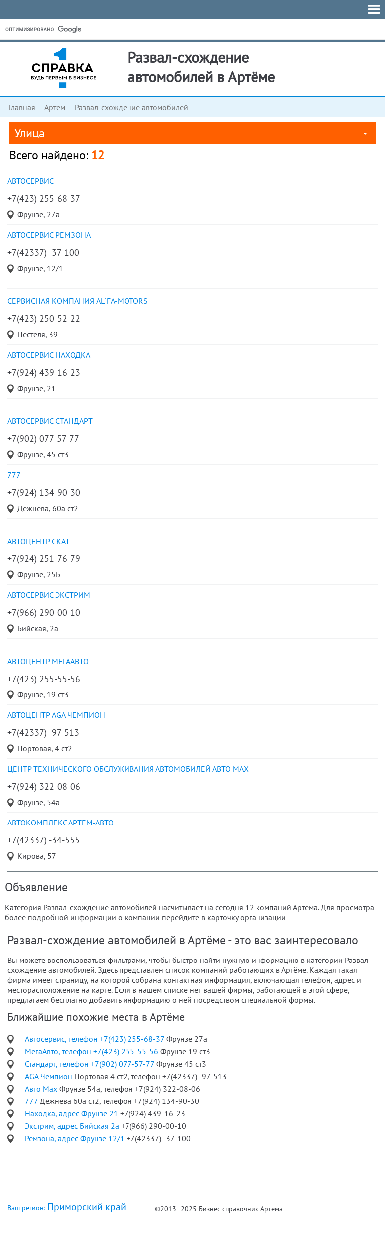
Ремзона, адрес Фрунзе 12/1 (76, 1138)
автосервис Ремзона (49, 235)
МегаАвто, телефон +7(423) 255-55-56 (92, 1051)
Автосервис (30, 181)
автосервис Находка (48, 355)
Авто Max (42, 1089)
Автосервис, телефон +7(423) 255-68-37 (95, 1039)
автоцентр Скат (38, 541)
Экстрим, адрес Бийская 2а (73, 1126)
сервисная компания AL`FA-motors (77, 301)
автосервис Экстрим (48, 595)
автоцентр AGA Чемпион (56, 715)
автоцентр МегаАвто (48, 661)
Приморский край (86, 1207)
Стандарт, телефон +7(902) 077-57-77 (90, 1064)
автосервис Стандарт (50, 421)
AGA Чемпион (49, 1076)
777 (14, 475)
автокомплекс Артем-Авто (60, 822)
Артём (54, 107)
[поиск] (79, 29)
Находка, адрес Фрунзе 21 (72, 1113)
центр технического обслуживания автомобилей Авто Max (128, 769)
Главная (21, 107)
